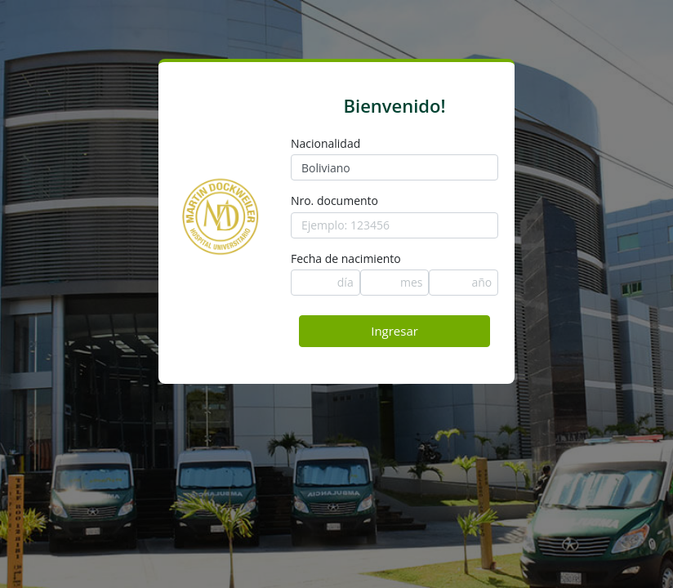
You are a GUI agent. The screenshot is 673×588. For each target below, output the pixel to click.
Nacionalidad (325, 143)
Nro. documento (334, 200)
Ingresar (394, 331)
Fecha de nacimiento (346, 258)
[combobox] (394, 167)
